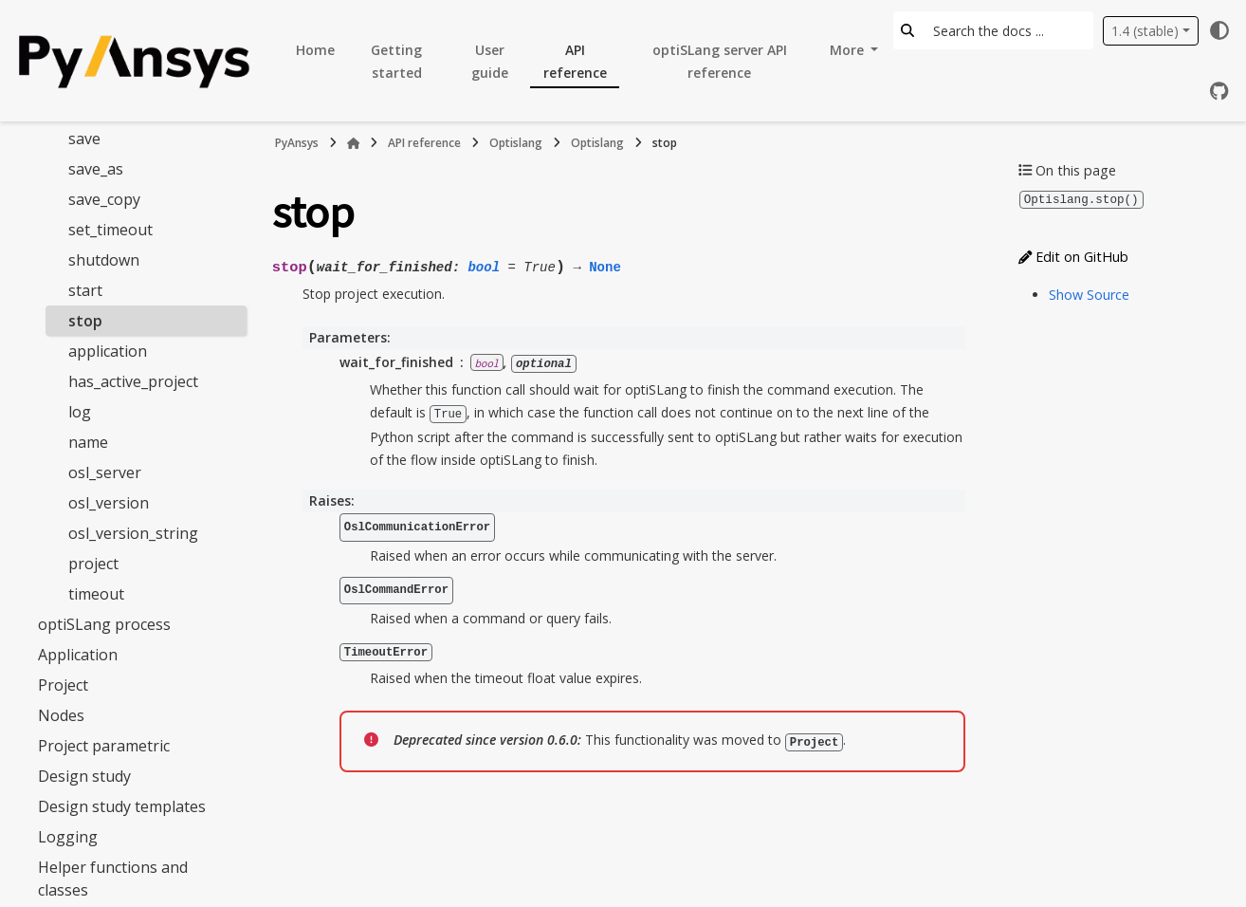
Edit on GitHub (1073, 256)
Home (315, 50)
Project (63, 685)
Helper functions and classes (113, 878)
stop (85, 320)
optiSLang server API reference (719, 61)
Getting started (396, 61)
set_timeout (110, 229)
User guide (489, 61)
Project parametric (104, 745)
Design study (84, 776)
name (88, 442)
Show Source (1089, 294)
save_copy (104, 199)
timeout (96, 593)
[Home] (353, 143)
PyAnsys (297, 143)
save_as (95, 168)
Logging (68, 836)
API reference (575, 61)
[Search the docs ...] (1007, 30)
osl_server (104, 472)
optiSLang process (104, 624)
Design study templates (122, 806)
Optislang (515, 143)
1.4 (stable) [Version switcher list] (1145, 31)
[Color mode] (1219, 30)
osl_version (108, 502)
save (84, 138)
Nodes (61, 715)
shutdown (103, 260)
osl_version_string (133, 533)
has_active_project (133, 381)
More (849, 50)
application (107, 351)
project (93, 563)
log (79, 411)
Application (78, 654)
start (85, 290)
